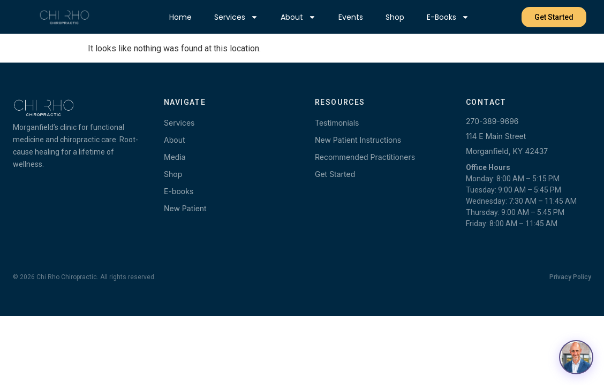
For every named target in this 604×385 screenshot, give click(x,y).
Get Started (335, 174)
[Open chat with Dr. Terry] (576, 357)
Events (350, 17)
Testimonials (337, 122)
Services (236, 17)
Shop (395, 17)
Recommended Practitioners (365, 156)
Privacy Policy (570, 277)
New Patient (185, 208)
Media (175, 156)
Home (180, 17)
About (298, 17)
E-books (448, 17)
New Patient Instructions (358, 139)
